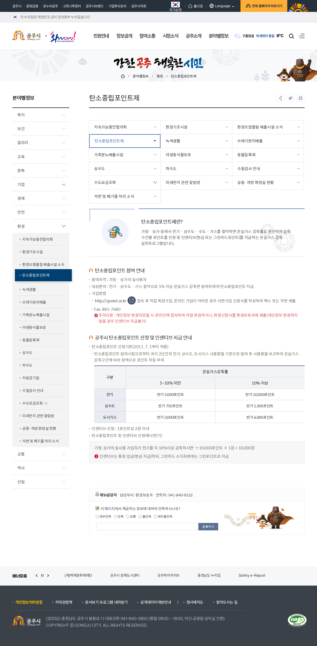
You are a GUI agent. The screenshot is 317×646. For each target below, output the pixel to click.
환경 (160, 76)
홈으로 (195, 6)
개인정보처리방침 (28, 602)
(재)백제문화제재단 (78, 575)
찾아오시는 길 (227, 602)
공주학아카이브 (169, 575)
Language (220, 6)
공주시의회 (138, 6)
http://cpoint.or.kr (115, 301)
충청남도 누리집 (209, 575)
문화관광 (32, 6)
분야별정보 (141, 76)
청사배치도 (194, 602)
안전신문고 (291, 575)
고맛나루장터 (72, 6)
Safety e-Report (252, 575)
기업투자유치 (117, 6)
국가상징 (175, 6)
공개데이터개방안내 (155, 602)
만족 (118, 516)
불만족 (144, 516)
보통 (131, 516)
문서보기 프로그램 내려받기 (106, 602)
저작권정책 (63, 602)
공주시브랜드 (95, 6)
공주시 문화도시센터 (124, 575)
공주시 (16, 6)
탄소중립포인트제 (183, 76)
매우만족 (103, 516)
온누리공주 (50, 6)
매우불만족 (163, 516)
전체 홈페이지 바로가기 (266, 6)
